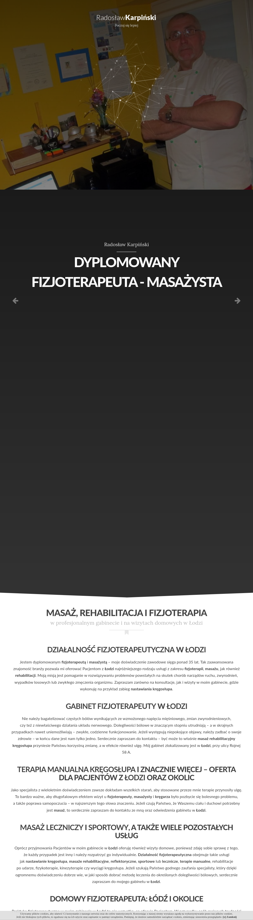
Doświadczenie (76, 28)
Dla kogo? (80, 20)
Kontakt (229, 20)
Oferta (53, 20)
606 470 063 (65, 3)
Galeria (202, 20)
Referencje (173, 20)
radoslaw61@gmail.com (104, 3)
